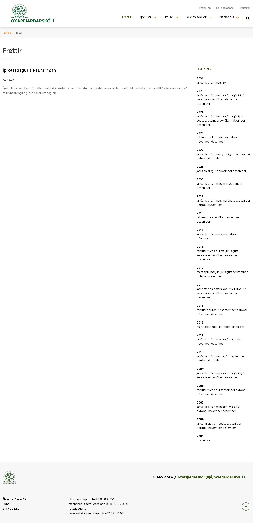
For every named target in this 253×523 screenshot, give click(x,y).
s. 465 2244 (163, 477)
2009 (200, 369)
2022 (200, 150)
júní (236, 95)
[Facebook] (246, 506)
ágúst (243, 95)
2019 (200, 196)
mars (218, 82)
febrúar (210, 82)
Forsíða (7, 33)
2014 (200, 284)
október (217, 99)
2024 (200, 112)
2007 (200, 402)
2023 (200, 133)
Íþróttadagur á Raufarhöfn (29, 70)
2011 (200, 335)
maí (231, 95)
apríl (225, 82)
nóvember (230, 99)
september (204, 99)
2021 (200, 167)
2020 (200, 179)
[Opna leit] (248, 18)
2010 (200, 352)
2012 (200, 322)
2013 (200, 306)
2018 (200, 213)
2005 (200, 436)
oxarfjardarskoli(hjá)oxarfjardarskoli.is (211, 477)
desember (203, 103)
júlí (241, 116)
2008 (200, 385)
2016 (200, 247)
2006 (200, 419)
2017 (200, 230)
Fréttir (18, 33)
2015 (200, 268)
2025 (200, 91)
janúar (201, 82)
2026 (200, 78)
